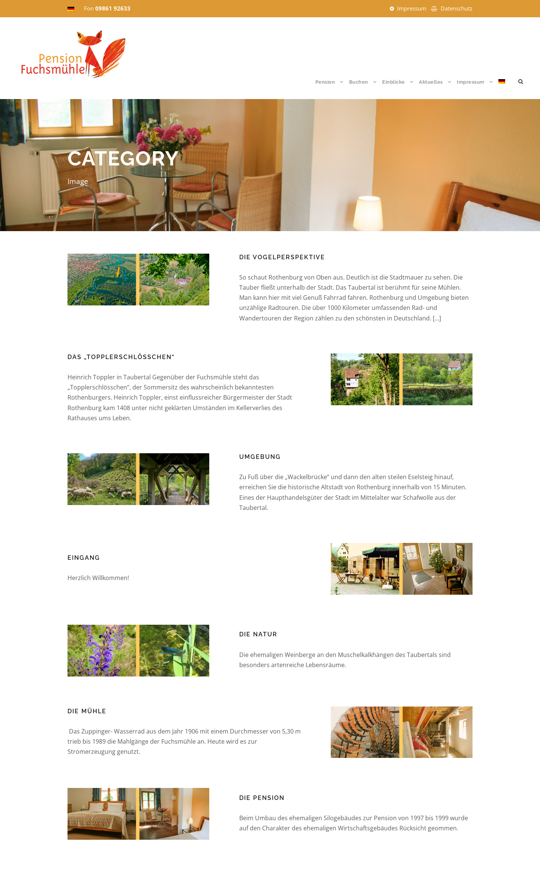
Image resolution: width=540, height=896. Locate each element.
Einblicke (393, 82)
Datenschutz (456, 8)
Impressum (411, 8)
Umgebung (260, 456)
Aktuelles (431, 82)
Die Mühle (87, 711)
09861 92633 (112, 8)
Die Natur (258, 634)
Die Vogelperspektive (282, 257)
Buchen (358, 82)
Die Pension (262, 797)
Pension (325, 82)
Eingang (84, 557)
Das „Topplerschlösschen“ (121, 357)
